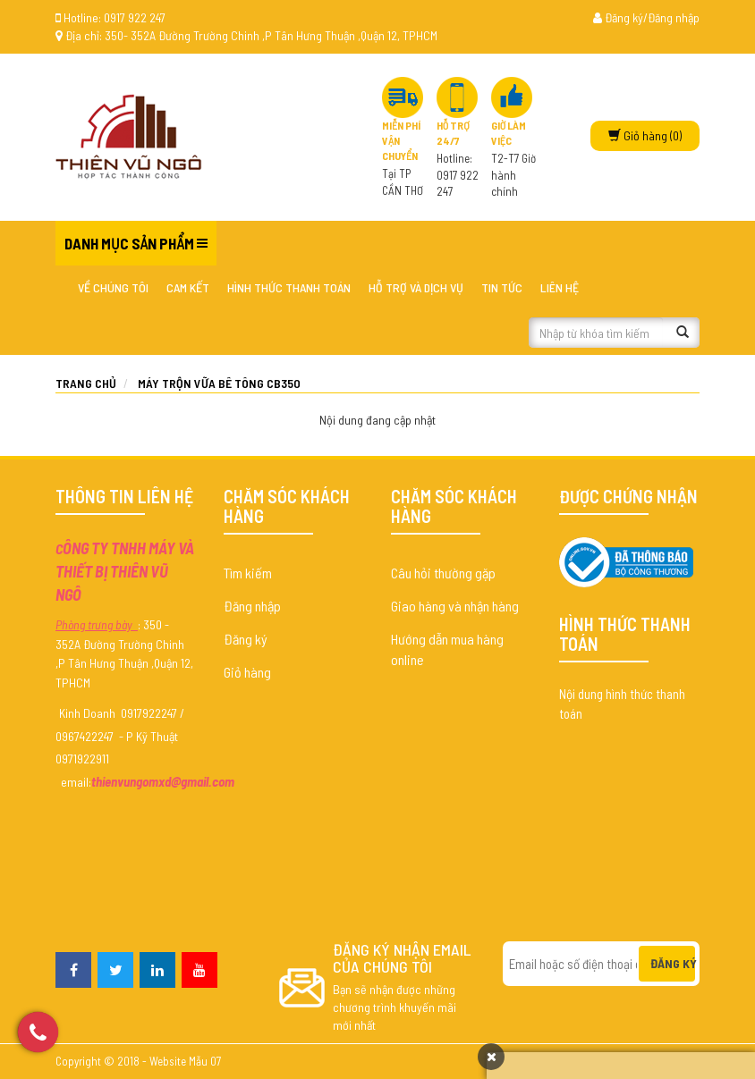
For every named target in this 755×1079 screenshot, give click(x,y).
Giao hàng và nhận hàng (455, 605)
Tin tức (501, 287)
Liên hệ (559, 287)
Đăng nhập (252, 605)
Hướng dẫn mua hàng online (447, 649)
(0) (645, 135)
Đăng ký (245, 638)
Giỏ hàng (247, 671)
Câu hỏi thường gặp (443, 572)
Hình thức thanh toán (289, 287)
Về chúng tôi (113, 287)
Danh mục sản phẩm (129, 243)
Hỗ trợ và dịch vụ (416, 287)
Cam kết (187, 287)
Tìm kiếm (248, 572)
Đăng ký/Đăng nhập (646, 17)
